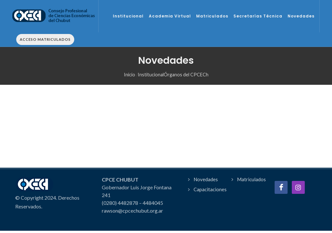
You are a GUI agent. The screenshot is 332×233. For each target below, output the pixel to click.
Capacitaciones (210, 185)
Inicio (129, 60)
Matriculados (251, 175)
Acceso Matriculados (45, 39)
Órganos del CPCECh (186, 60)
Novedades (206, 175)
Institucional (151, 60)
